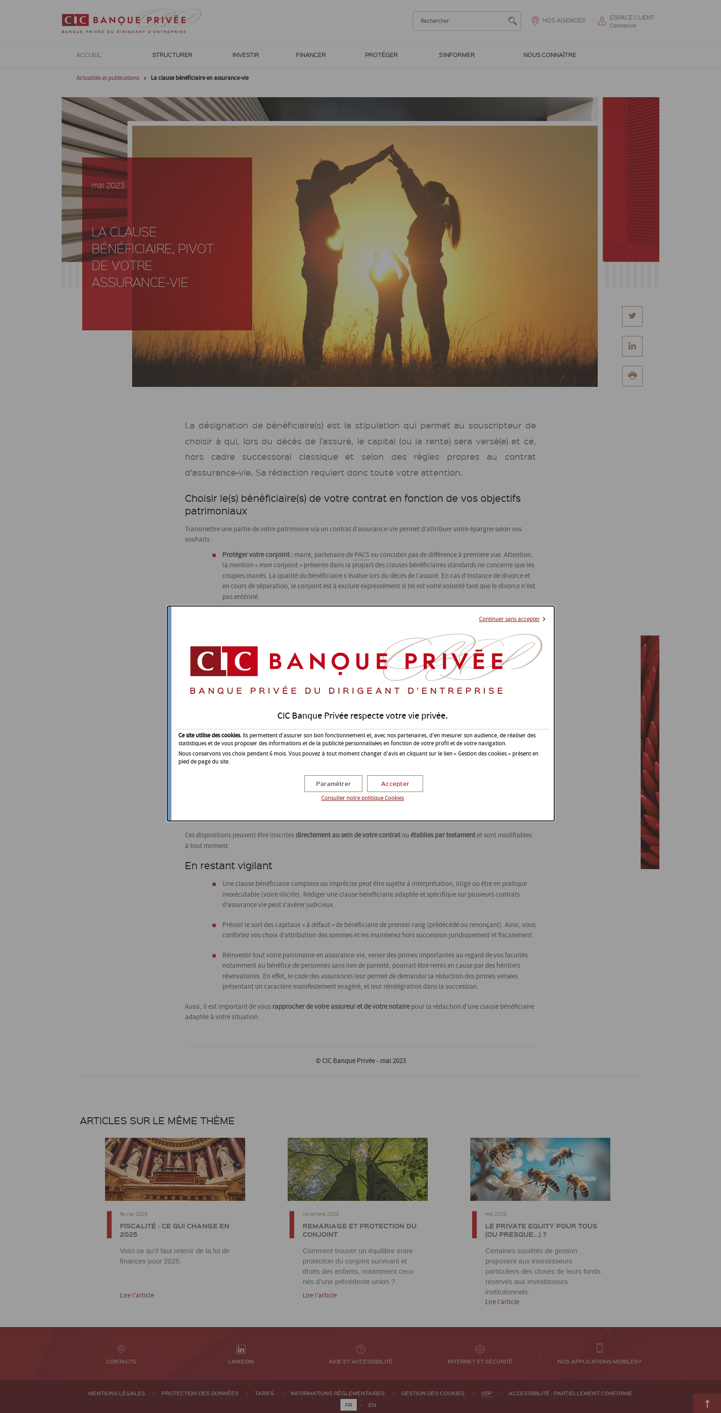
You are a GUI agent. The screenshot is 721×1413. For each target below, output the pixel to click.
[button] (395, 783)
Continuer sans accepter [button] (509, 619)
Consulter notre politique (362, 798)
